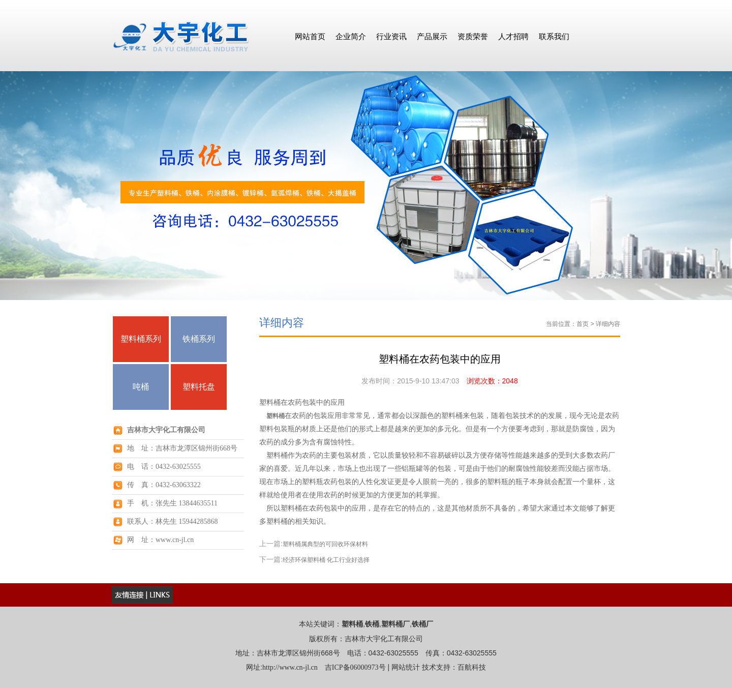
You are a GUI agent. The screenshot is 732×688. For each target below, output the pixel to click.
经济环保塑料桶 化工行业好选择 (326, 559)
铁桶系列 (198, 339)
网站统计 (405, 667)
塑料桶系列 (140, 339)
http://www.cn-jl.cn (290, 667)
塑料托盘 (198, 386)
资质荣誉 (473, 36)
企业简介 (351, 36)
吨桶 (141, 386)
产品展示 (432, 36)
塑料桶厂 (395, 624)
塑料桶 (275, 416)
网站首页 (310, 36)
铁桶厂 (422, 624)
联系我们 (554, 36)
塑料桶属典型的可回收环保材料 (325, 544)
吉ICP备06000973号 (355, 667)
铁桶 (372, 624)
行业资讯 (391, 36)
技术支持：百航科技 (454, 667)
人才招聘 (513, 36)
